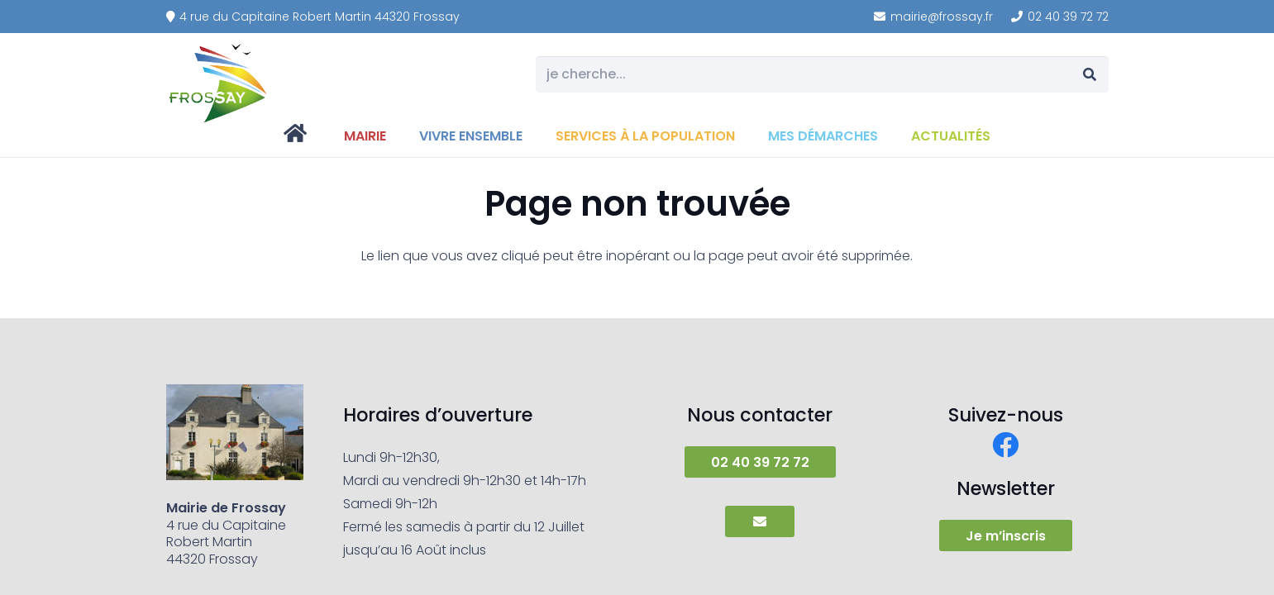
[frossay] (219, 82)
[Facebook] (1005, 444)
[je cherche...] (822, 74)
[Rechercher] (1090, 74)
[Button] (759, 521)
